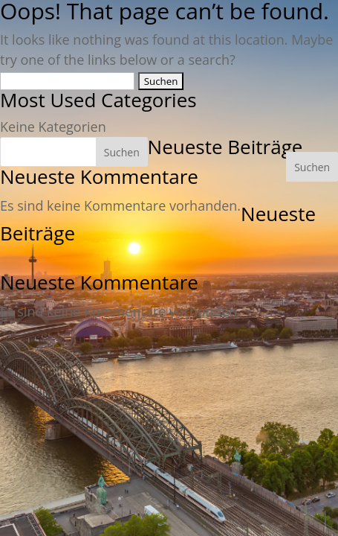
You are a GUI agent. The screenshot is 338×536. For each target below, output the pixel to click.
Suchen (312, 167)
